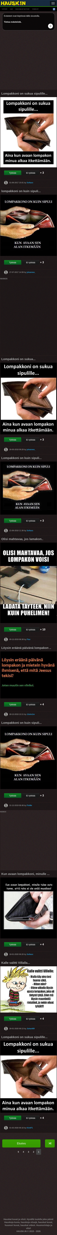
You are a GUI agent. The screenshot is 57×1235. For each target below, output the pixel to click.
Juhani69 (30, 1028)
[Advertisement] (28, 61)
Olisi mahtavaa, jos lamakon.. (22, 539)
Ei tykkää (30, 173)
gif (11, 9)
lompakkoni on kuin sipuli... (21, 191)
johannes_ (31, 272)
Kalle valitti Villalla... (15, 962)
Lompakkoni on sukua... (18, 359)
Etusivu (21, 1143)
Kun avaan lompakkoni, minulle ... (25, 874)
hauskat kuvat (22, 9)
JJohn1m (31, 714)
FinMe (29, 805)
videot (35, 9)
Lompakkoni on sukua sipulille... (24, 93)
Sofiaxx (30, 182)
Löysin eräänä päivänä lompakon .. (26, 647)
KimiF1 (30, 1128)
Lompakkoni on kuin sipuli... (21, 458)
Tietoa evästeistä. (12, 22)
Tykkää (12, 173)
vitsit (4, 9)
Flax (28, 639)
